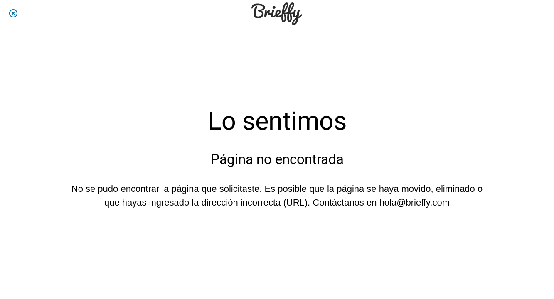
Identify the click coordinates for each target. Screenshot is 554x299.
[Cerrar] (13, 13)
